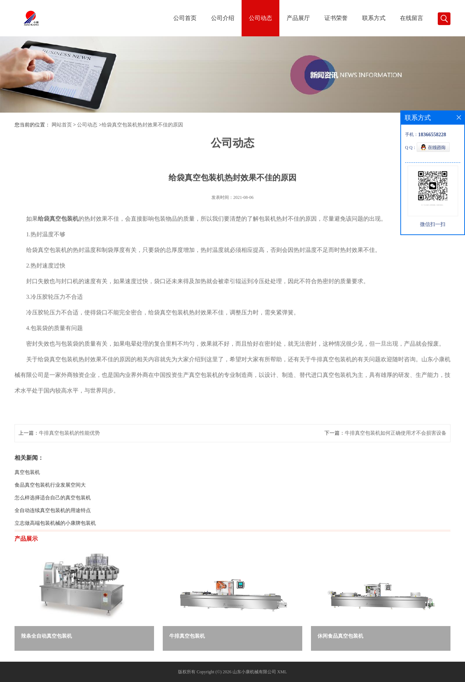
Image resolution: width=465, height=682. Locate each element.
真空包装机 (27, 489)
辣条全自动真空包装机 (46, 636)
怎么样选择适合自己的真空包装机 (53, 514)
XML (282, 671)
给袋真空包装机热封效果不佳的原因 (142, 125)
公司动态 (260, 18)
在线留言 (411, 18)
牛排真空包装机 (187, 636)
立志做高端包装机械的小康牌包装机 (55, 540)
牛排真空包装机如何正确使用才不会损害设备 (395, 450)
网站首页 (62, 125)
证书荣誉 (336, 18)
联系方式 (373, 18)
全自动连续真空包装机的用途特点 (53, 527)
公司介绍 (222, 18)
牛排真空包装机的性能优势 (69, 450)
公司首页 (185, 18)
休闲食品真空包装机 (340, 636)
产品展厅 (298, 18)
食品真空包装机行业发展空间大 (50, 502)
